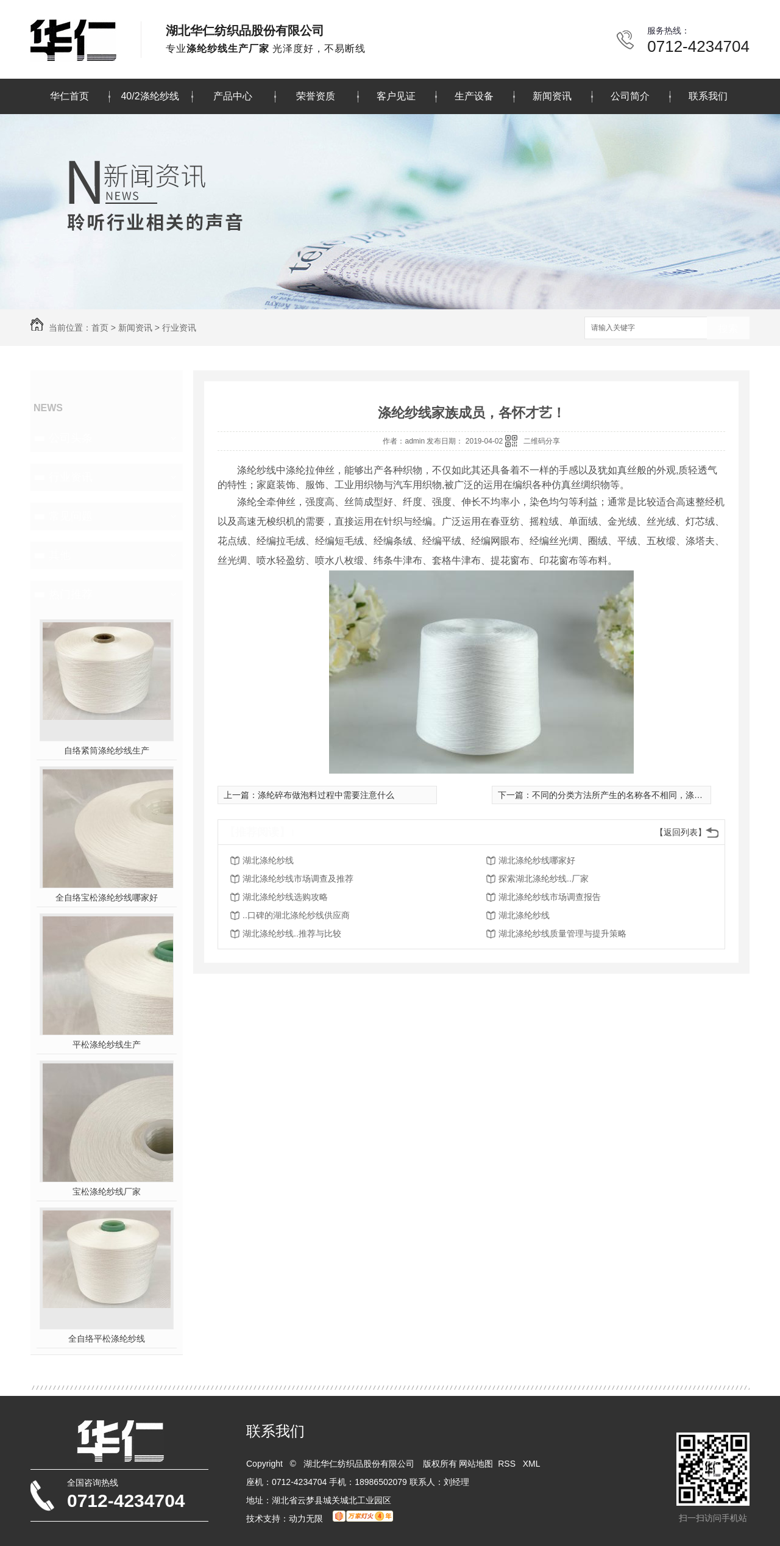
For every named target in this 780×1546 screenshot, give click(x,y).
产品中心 (232, 96)
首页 (99, 328)
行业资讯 (179, 328)
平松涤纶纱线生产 (107, 1044)
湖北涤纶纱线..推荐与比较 (292, 933)
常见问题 (71, 516)
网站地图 (476, 1464)
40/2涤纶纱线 (150, 96)
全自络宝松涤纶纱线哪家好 (106, 897)
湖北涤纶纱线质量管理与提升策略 (562, 933)
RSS (508, 1464)
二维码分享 (541, 441)
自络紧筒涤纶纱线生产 (106, 750)
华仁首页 (69, 96)
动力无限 (306, 1518)
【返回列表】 (680, 832)
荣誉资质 (315, 96)
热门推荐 (71, 594)
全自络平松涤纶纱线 (106, 1338)
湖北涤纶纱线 (268, 860)
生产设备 (474, 96)
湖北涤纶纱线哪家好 (536, 860)
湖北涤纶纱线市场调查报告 (549, 897)
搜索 (728, 328)
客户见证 (396, 96)
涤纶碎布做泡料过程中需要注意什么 (326, 795)
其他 (60, 555)
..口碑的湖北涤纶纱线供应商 (296, 915)
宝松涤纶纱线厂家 (107, 1191)
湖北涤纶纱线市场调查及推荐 (298, 878)
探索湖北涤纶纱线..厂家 (543, 878)
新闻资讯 (552, 96)
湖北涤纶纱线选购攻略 (285, 897)
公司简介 (630, 96)
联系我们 (708, 96)
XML (532, 1464)
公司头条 (71, 438)
